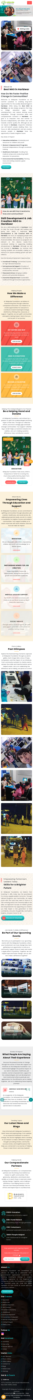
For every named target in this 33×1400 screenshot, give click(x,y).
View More (6, 167)
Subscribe (25, 1259)
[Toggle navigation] (29, 2)
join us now (16, 343)
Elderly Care (5, 1324)
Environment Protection (9, 1317)
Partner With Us (7, 1346)
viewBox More (7, 1292)
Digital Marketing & (16, 1395)
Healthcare (5, 1302)
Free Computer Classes (14, 970)
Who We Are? (6, 1356)
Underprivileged (7, 1322)
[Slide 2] (18, 15)
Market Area (5, 1369)
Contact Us (5, 1364)
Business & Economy (8, 1310)
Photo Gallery (6, 1359)
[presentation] (2, 461)
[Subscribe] (12, 1259)
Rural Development (8, 1315)
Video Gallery (6, 1361)
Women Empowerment (9, 1319)
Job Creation (6, 1307)
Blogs (3, 1366)
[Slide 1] (14, 15)
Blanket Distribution (13, 1033)
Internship (5, 1344)
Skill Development (7, 1305)
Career (4, 1349)
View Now (22, 484)
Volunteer (5, 1341)
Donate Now (16, 369)
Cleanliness (5, 1312)
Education (16, 470)
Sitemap (4, 1371)
